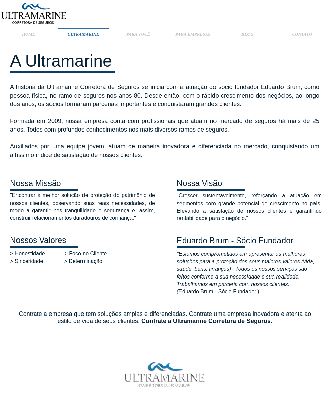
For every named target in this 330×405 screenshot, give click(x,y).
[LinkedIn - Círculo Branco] (162, 397)
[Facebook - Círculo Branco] (144, 397)
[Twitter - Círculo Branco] (181, 397)
